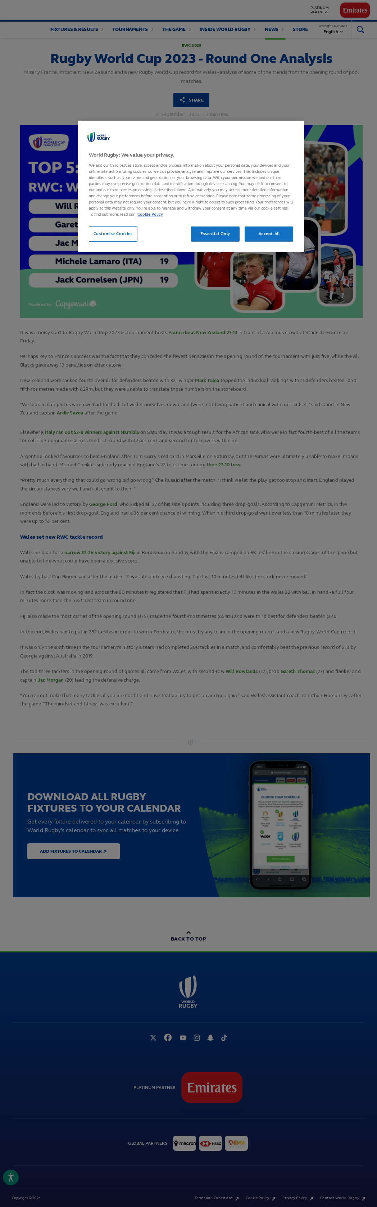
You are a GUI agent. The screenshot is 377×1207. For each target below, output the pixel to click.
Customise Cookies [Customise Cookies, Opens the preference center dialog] (113, 233)
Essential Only (215, 233)
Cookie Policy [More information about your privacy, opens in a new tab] (150, 214)
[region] (191, 186)
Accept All (269, 233)
